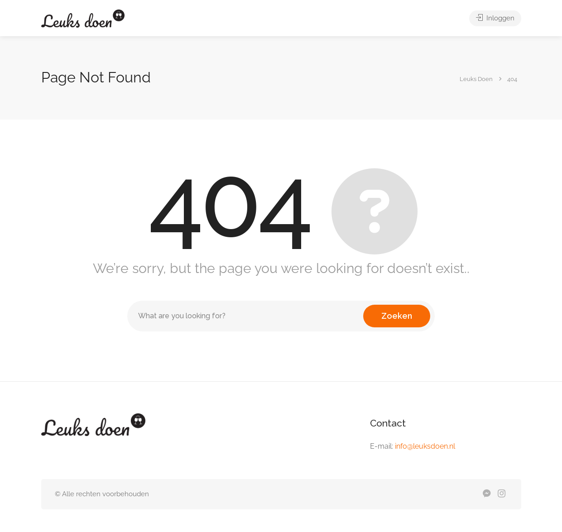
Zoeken (396, 316)
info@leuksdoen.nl (425, 446)
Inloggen (495, 18)
